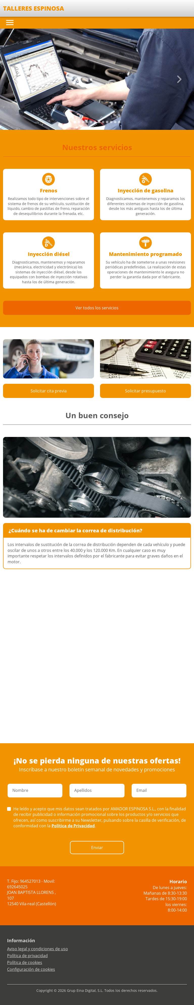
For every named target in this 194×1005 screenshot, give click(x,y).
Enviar (97, 847)
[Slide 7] (103, 122)
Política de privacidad (27, 955)
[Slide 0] (75, 122)
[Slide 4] (91, 122)
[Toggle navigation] (10, 22)
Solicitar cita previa (49, 391)
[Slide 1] (79, 122)
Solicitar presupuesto (145, 391)
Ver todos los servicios (97, 308)
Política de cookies (24, 962)
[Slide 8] (107, 122)
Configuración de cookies (31, 969)
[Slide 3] (87, 122)
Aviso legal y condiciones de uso (37, 949)
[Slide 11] (119, 122)
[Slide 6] (99, 122)
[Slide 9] (111, 122)
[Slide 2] (83, 122)
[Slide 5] (95, 122)
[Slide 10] (115, 122)
